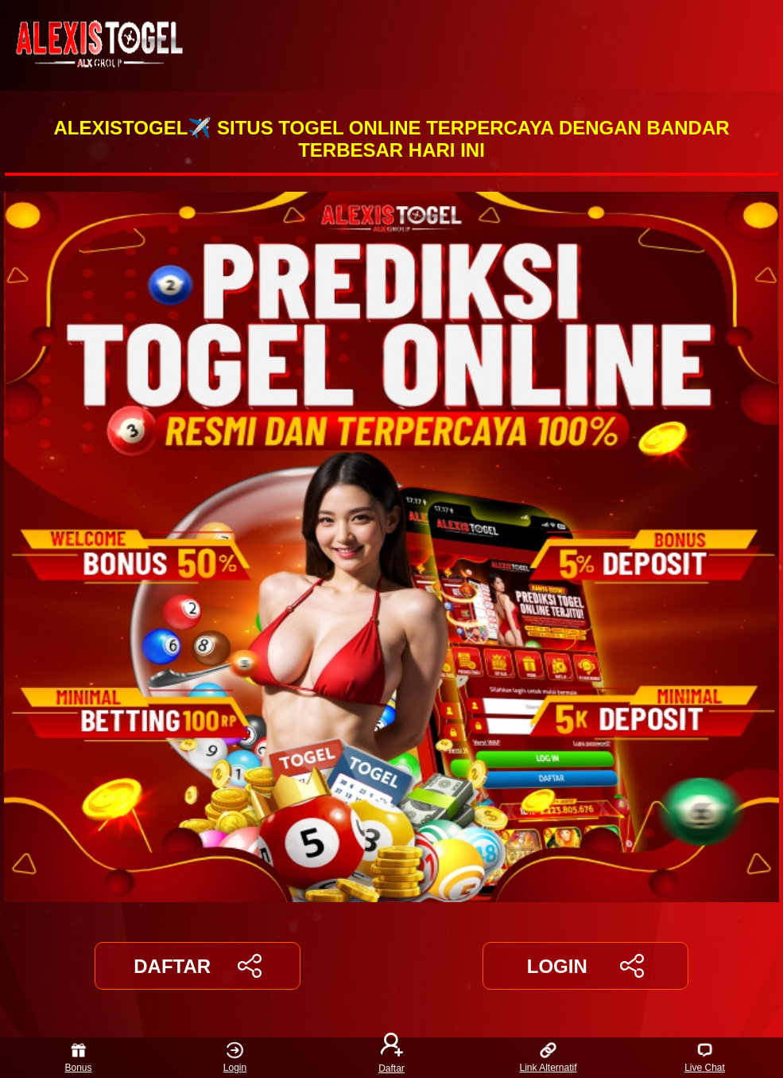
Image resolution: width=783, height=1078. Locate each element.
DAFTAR (198, 966)
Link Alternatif (547, 1057)
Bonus (77, 1057)
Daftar (391, 1057)
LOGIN (585, 966)
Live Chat (704, 1057)
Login (234, 1057)
